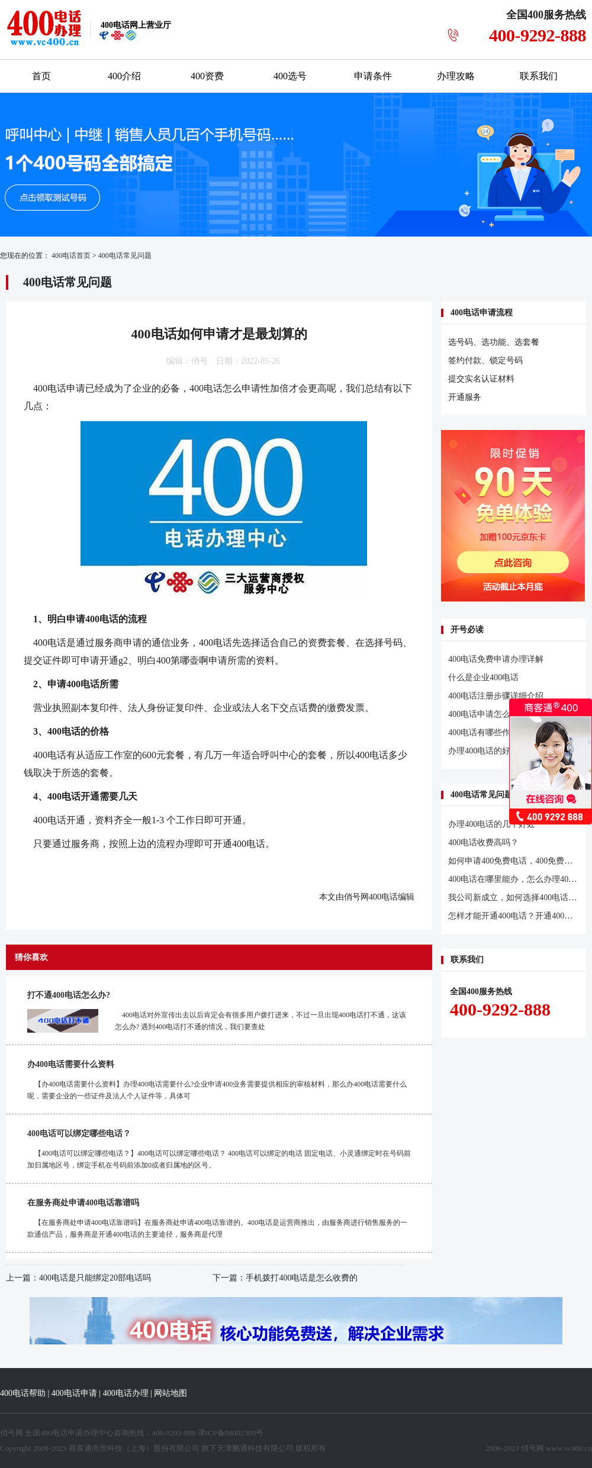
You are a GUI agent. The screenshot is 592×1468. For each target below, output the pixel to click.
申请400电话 (92, 619)
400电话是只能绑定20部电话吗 (95, 1277)
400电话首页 (71, 255)
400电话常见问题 (125, 255)
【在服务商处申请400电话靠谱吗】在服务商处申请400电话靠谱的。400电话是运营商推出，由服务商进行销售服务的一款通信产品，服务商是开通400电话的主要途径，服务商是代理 (217, 1228)
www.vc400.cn (569, 1448)
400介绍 (124, 76)
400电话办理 (126, 1393)
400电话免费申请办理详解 (495, 659)
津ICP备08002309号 (230, 1432)
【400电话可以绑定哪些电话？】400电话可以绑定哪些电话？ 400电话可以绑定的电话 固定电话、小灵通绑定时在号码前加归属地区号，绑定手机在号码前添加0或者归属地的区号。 (219, 1159)
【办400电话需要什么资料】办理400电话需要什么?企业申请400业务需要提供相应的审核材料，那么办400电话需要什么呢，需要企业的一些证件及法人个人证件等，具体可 (217, 1090)
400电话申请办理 (69, 1432)
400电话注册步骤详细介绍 (495, 695)
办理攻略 (456, 76)
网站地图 (170, 1393)
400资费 (207, 76)
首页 (41, 76)
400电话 (206, 388)
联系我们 (539, 76)
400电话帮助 (23, 1393)
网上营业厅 (136, 25)
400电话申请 (74, 1393)
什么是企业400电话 (483, 677)
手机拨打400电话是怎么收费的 (302, 1277)
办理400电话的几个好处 (491, 824)
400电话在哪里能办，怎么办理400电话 (518, 879)
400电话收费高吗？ (483, 842)
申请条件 (373, 76)
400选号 (290, 76)
